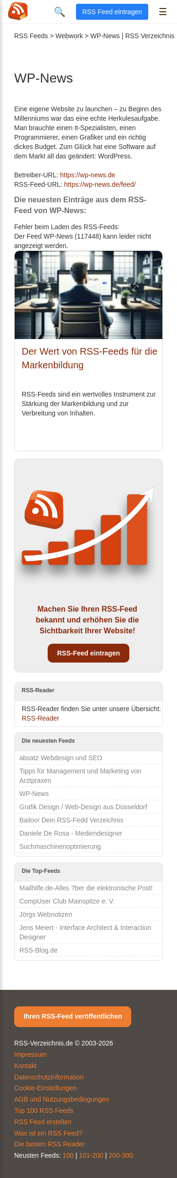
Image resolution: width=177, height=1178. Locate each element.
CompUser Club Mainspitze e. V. (67, 901)
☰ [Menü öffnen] (163, 12)
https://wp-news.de (87, 175)
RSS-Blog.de (38, 950)
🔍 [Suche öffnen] (60, 12)
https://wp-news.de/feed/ (100, 184)
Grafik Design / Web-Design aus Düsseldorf (83, 807)
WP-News (34, 793)
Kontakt (25, 1066)
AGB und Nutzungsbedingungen (61, 1099)
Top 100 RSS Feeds (43, 1110)
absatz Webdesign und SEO (60, 758)
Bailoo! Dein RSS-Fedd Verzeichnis (71, 820)
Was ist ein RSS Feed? (48, 1133)
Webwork (69, 36)
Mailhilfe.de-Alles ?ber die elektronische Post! (85, 888)
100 (68, 1155)
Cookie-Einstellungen (45, 1088)
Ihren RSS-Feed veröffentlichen (73, 1016)
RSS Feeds (31, 36)
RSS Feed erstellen (42, 1122)
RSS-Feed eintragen (88, 653)
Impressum (30, 1054)
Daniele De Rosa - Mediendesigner (70, 833)
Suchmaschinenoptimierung (60, 846)
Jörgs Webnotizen (45, 914)
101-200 (91, 1155)
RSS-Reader (40, 718)
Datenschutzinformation (49, 1077)
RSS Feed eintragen (112, 12)
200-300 (121, 1155)
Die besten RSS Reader (49, 1144)
